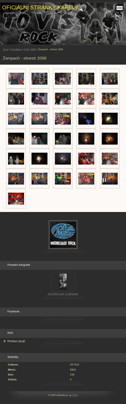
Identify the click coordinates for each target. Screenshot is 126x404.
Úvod (5, 49)
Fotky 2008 (30, 49)
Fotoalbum (16, 49)
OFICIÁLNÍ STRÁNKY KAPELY (40, 7)
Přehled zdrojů (16, 341)
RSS (75, 395)
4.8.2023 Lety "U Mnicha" (63, 293)
